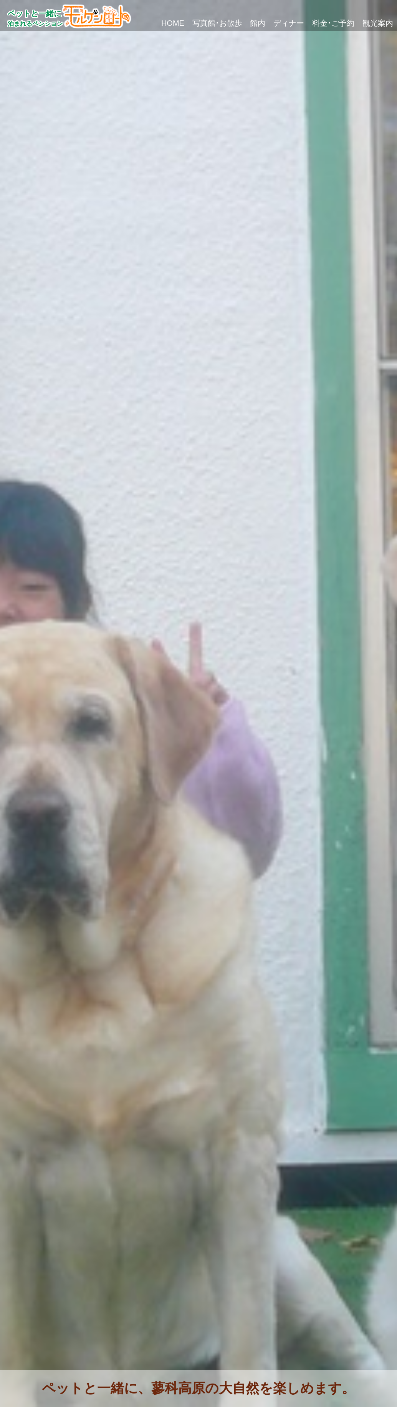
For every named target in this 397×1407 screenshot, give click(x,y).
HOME (89, 23)
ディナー (251, 23)
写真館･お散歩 (149, 23)
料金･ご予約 (310, 23)
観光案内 (370, 23)
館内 (205, 23)
